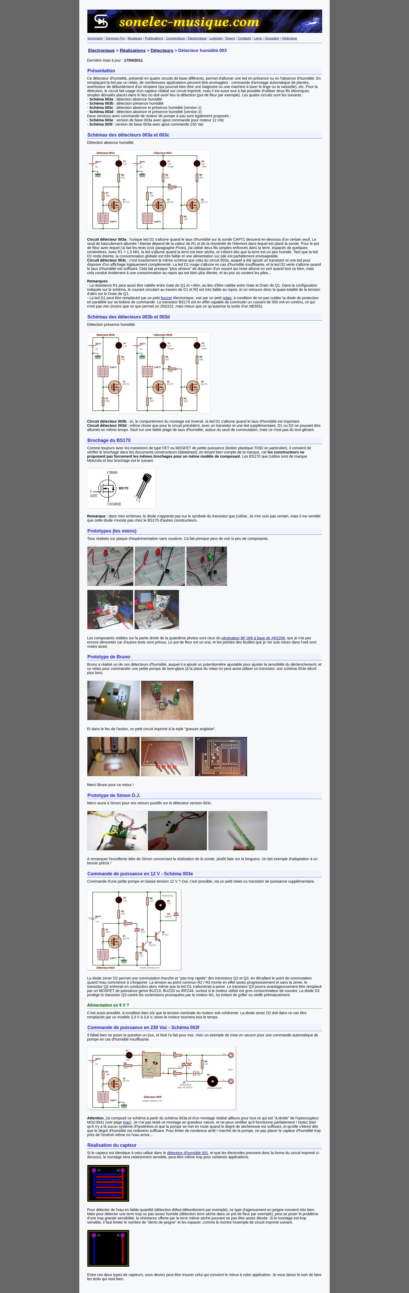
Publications (154, 38)
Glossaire (272, 38)
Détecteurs (162, 50)
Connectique (175, 38)
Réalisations (133, 50)
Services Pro (115, 38)
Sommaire (95, 38)
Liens (258, 38)
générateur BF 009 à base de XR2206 (253, 638)
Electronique (197, 38)
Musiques (135, 38)
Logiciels (216, 38)
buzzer (166, 298)
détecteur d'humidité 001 (187, 1153)
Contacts (244, 38)
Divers (230, 38)
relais (226, 298)
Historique (289, 38)
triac (126, 1122)
